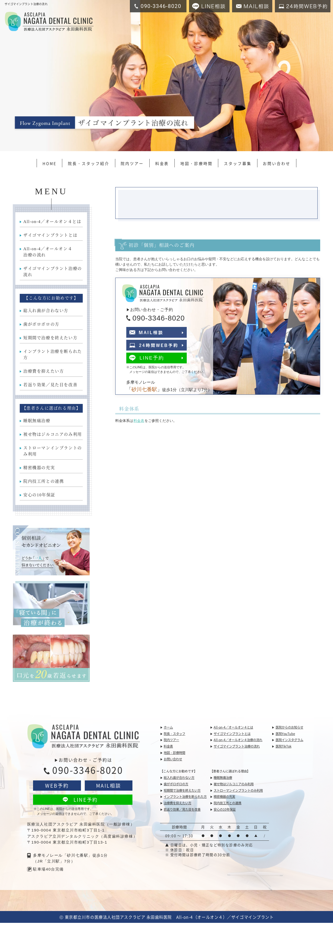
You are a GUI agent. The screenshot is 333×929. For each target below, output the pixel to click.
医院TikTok (284, 746)
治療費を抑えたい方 (43, 371)
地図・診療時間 (196, 163)
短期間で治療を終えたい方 (50, 338)
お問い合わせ (276, 163)
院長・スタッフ (174, 733)
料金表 (162, 163)
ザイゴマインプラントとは (50, 235)
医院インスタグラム (289, 740)
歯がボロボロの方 (41, 324)
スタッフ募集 (238, 163)
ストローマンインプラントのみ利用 (52, 451)
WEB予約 (57, 785)
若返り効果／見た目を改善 (50, 385)
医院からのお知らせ (289, 727)
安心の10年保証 (39, 495)
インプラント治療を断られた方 (52, 354)
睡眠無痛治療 (36, 421)
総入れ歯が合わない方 (45, 310)
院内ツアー (132, 163)
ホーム (168, 727)
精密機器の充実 (39, 468)
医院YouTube (285, 733)
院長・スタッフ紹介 (88, 163)
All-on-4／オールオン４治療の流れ (47, 252)
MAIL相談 (108, 785)
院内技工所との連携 (43, 481)
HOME (50, 163)
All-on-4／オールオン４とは (52, 221)
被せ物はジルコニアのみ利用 (52, 434)
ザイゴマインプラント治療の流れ (52, 271)
